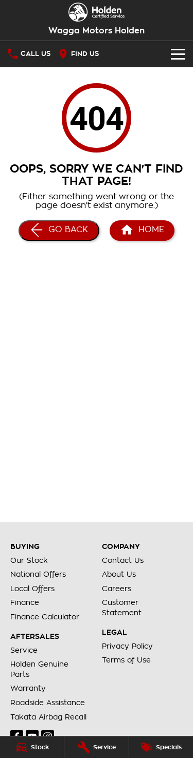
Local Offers (32, 588)
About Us (119, 574)
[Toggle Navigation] (178, 54)
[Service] (96, 747)
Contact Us (123, 560)
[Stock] (32, 747)
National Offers (38, 574)
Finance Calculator (44, 616)
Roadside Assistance (47, 702)
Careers (116, 588)
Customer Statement (122, 607)
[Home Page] (96, 12)
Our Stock (29, 560)
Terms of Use (126, 660)
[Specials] (161, 747)
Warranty (28, 688)
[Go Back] (59, 230)
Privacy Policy (127, 646)
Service (24, 650)
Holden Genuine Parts (39, 669)
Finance (24, 602)
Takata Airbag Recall (48, 717)
